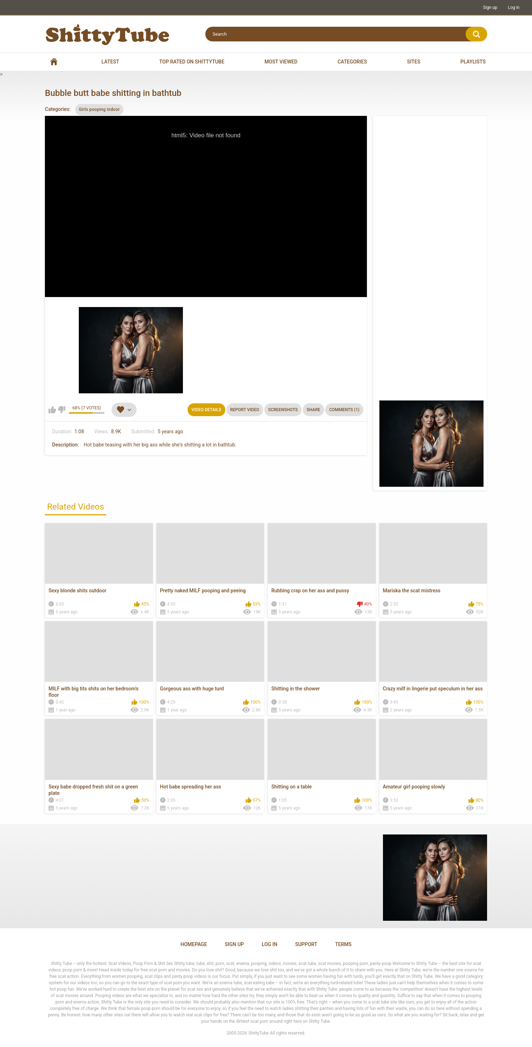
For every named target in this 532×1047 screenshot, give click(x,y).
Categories (352, 62)
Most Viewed (281, 62)
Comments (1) (344, 409)
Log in (514, 7)
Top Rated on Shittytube (191, 62)
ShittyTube (259, 1033)
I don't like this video (61, 409)
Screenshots (283, 409)
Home (54, 62)
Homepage (193, 944)
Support (306, 944)
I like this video (52, 409)
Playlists (473, 62)
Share (313, 409)
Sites (413, 62)
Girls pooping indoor (99, 109)
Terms (343, 944)
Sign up (490, 7)
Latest (110, 62)
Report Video (244, 409)
